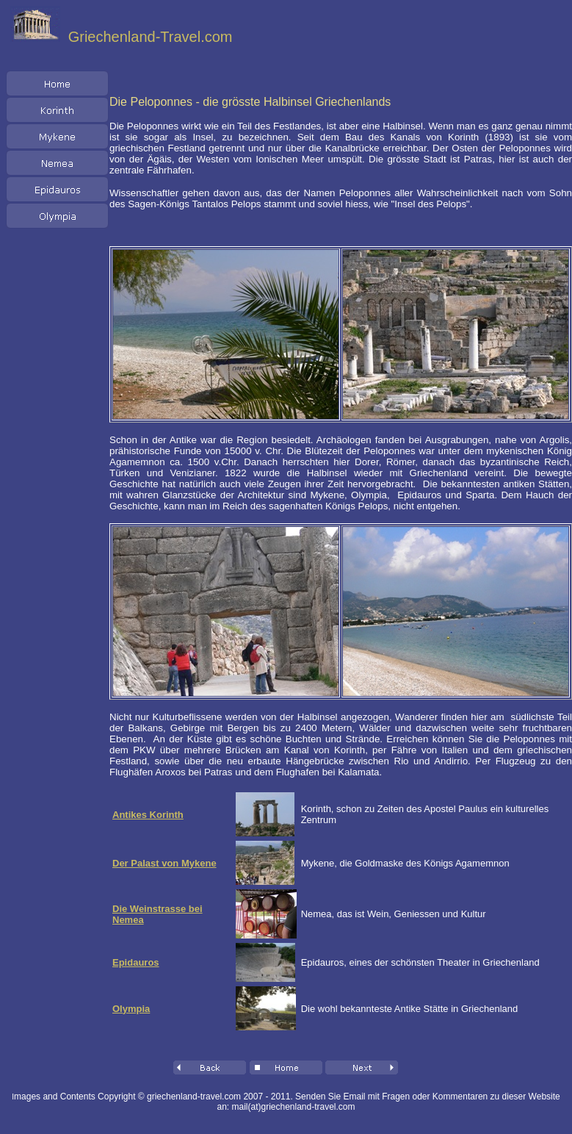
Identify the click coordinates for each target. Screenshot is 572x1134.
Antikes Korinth (148, 814)
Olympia (131, 1008)
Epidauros (135, 962)
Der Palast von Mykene (164, 863)
